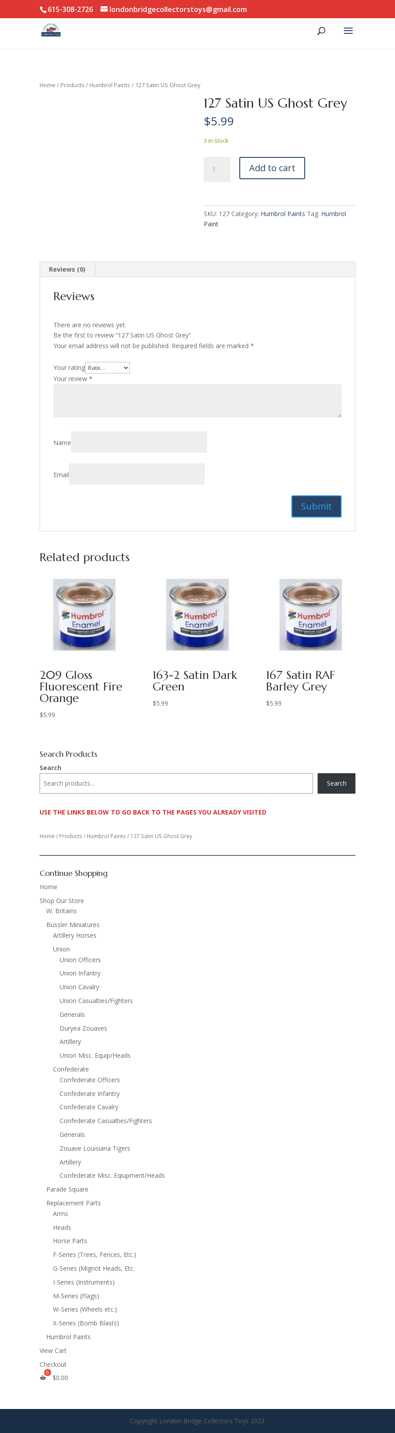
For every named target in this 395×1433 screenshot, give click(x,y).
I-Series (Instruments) (84, 1282)
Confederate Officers (90, 1080)
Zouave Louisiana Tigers (95, 1148)
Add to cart (272, 168)
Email (61, 474)
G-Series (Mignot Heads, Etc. (94, 1268)
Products (72, 85)
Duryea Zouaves (83, 1028)
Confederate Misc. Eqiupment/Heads (112, 1175)
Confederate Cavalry (89, 1107)
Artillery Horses (75, 935)
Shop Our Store (62, 900)
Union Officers (80, 959)
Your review (73, 378)
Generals (72, 1014)
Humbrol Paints (109, 85)
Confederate (71, 1069)
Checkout (53, 1364)
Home (48, 85)
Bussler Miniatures (73, 924)
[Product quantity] (217, 169)
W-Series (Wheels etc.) (85, 1309)
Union (61, 949)
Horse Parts (70, 1240)
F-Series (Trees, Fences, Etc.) (94, 1254)
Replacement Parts (73, 1203)
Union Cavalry (79, 987)
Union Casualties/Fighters (96, 1000)
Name (62, 442)
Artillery (70, 1041)
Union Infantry (80, 973)
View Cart (53, 1350)
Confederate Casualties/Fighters (106, 1120)
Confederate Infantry (90, 1093)
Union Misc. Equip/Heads (95, 1055)
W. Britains (61, 911)
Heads (62, 1227)
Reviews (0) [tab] (67, 269)
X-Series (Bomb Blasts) (86, 1323)
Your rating (69, 367)
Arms (60, 1213)
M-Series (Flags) (76, 1296)
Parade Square (67, 1189)
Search (50, 767)
